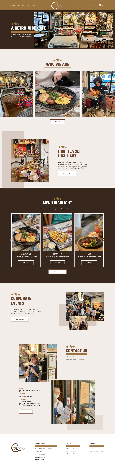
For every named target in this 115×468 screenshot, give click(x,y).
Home (67, 450)
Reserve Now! (68, 174)
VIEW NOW (26, 263)
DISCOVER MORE (57, 272)
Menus (13, 5)
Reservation (20, 5)
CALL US (27, 413)
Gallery (77, 5)
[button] (103, 240)
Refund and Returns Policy (96, 452)
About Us (83, 5)
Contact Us (92, 5)
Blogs (35, 5)
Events (29, 5)
